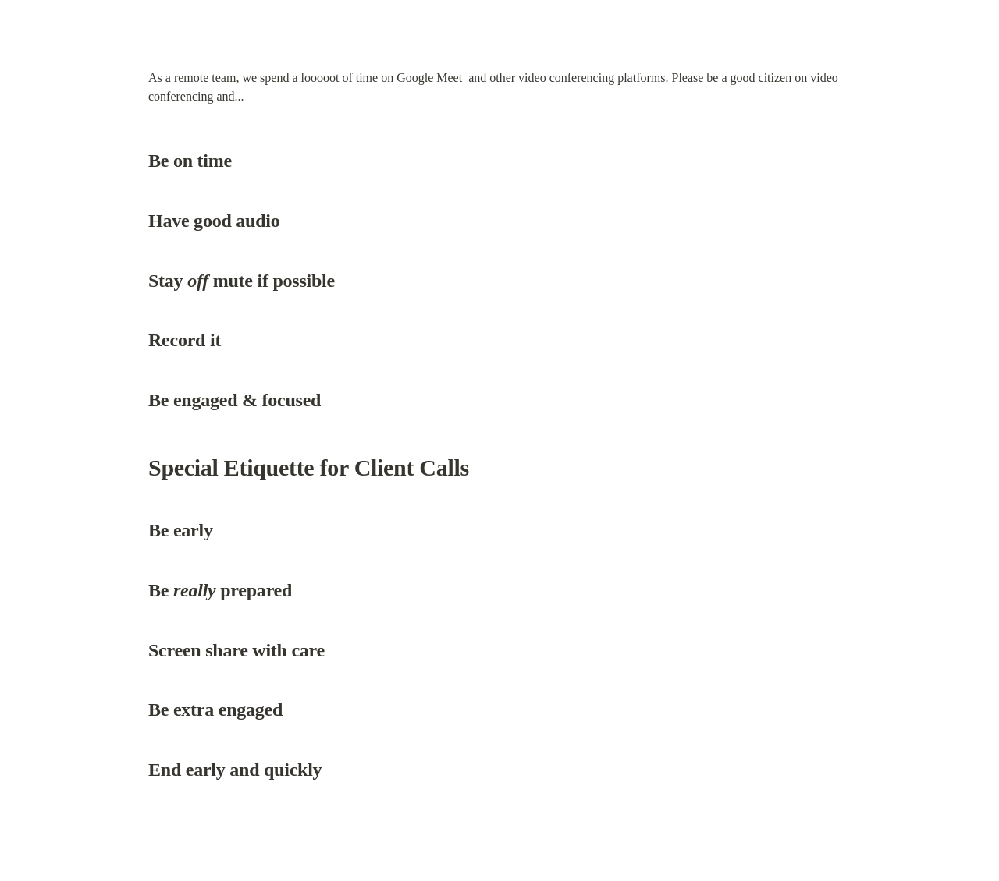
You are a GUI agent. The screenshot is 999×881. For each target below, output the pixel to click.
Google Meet (429, 77)
